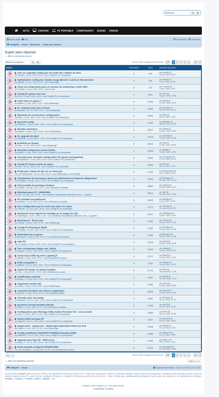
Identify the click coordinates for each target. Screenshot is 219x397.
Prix (53, 379)
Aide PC (21, 241)
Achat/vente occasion (60, 237)
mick (20, 145)
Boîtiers (38, 379)
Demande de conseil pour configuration (38, 115)
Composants (85, 30)
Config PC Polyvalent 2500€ (32, 227)
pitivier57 (21, 321)
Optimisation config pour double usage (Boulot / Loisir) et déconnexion (55, 80)
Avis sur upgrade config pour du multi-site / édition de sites (49, 73)
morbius (21, 188)
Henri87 (21, 82)
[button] (167, 62)
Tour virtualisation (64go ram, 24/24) (36, 248)
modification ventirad (28, 276)
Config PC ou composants (60, 75)
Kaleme (21, 251)
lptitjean (21, 265)
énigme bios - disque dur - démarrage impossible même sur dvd (51, 326)
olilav (20, 117)
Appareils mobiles (57, 293)
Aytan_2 (21, 342)
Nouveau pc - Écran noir (30, 220)
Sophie (21, 328)
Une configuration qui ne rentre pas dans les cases (44, 206)
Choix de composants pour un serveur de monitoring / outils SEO (52, 87)
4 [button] (184, 62)
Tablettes (46, 379)
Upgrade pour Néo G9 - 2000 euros (35, 340)
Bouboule (22, 300)
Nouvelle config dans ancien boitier (36, 150)
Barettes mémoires (27, 129)
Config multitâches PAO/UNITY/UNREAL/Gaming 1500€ (46, 333)
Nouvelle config (25, 122)
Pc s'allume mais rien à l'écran (33, 108)
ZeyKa (24, 244)
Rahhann (21, 124)
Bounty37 (22, 237)
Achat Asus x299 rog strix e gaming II (37, 255)
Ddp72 (20, 258)
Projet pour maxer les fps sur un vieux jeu (39, 171)
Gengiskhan (23, 159)
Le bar (52, 89)
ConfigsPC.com (23, 374)
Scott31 (21, 75)
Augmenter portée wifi (29, 283)
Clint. (20, 272)
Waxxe (20, 103)
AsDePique (22, 216)
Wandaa (21, 202)
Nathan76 (22, 335)
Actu (26, 30)
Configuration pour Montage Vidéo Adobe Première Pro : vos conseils (54, 312)
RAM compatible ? (27, 262)
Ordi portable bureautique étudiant (35, 185)
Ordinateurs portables (59, 188)
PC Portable (62, 30)
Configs (41, 30)
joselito (21, 131)
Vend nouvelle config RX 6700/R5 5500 (37, 347)
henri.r (20, 314)
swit (19, 195)
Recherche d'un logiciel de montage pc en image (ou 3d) (47, 213)
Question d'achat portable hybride (35, 305)
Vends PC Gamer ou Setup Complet (36, 269)
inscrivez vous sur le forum (137, 376)
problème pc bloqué (28, 143)
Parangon (22, 181)
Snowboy (21, 230)
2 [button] (177, 62)
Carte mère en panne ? (29, 101)
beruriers (21, 110)
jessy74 (21, 293)
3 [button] (181, 62)
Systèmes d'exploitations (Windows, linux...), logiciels (69, 195)
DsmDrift (21, 138)
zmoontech (26, 350)
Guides (101, 30)
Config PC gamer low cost (31, 94)
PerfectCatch (26, 174)
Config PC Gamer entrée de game (35, 164)
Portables (29, 379)
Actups (21, 279)
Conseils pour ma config (30, 298)
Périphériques (55, 131)
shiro (20, 166)
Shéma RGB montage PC (30, 319)
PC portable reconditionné (31, 199)
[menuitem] (24, 39)
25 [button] (195, 62)
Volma (20, 286)
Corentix (21, 89)
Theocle (21, 209)
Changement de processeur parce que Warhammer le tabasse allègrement (57, 178)
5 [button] (188, 62)
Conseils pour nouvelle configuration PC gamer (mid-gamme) (50, 157)
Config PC (19, 379)
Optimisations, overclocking (68, 174)
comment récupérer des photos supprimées (40, 290)
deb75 (20, 307)
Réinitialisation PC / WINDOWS (33, 192)
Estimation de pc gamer (30, 234)
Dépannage (54, 82)
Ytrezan (21, 223)
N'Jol (20, 96)
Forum (113, 30)
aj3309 (20, 152)
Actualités (9, 379)
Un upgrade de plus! (28, 136)
